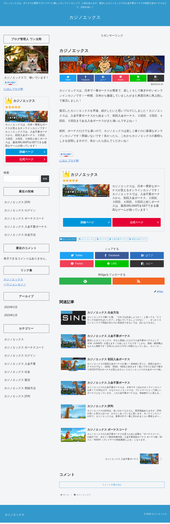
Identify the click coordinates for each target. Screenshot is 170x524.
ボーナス (102, 239)
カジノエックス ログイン (20, 210)
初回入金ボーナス (138, 239)
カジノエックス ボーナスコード (24, 218)
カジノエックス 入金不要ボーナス (25, 226)
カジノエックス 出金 (17, 371)
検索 (6, 172)
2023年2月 (11, 307)
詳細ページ (87, 222)
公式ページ (136, 222)
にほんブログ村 (69, 160)
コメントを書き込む (112, 486)
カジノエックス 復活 (17, 379)
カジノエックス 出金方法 (20, 234)
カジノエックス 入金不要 (20, 363)
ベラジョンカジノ (15, 284)
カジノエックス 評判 (17, 202)
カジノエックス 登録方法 (20, 388)
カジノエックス (68, 239)
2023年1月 (11, 315)
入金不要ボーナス (118, 239)
